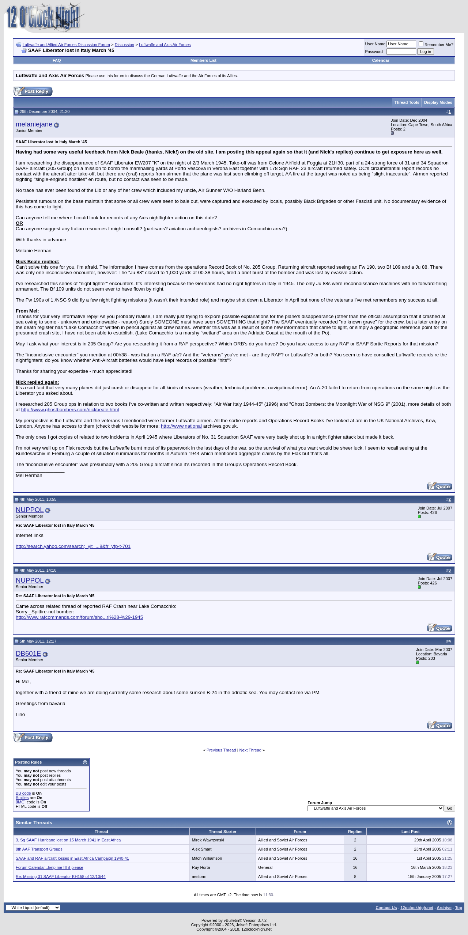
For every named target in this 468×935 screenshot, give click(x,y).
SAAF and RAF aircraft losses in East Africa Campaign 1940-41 (72, 858)
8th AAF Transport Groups (39, 849)
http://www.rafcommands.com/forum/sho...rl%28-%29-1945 (79, 617)
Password (374, 51)
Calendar (380, 60)
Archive (444, 907)
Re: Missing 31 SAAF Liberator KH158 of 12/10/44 (61, 876)
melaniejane (34, 124)
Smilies (22, 797)
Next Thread (250, 750)
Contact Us (386, 907)
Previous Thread (221, 750)
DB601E (28, 653)
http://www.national (181, 426)
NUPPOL (30, 510)
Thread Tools (407, 102)
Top (458, 907)
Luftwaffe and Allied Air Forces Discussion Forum (66, 44)
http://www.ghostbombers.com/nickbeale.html (70, 409)
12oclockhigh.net (416, 907)
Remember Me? (436, 44)
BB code (23, 793)
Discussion (124, 44)
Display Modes (438, 102)
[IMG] (21, 802)
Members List (203, 60)
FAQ (57, 60)
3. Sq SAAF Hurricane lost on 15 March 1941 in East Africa (68, 840)
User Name (375, 44)
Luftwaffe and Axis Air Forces (165, 44)
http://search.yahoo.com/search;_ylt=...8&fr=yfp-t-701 (73, 546)
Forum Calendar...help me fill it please (49, 867)
